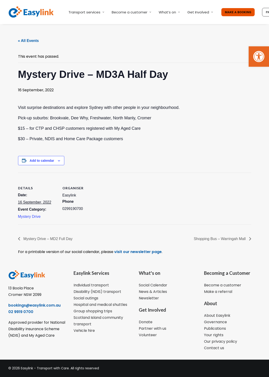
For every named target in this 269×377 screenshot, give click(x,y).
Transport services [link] (86, 12)
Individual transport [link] (91, 285)
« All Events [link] (28, 41)
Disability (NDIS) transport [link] (97, 291)
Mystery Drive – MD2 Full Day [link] (47, 239)
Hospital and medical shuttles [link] (100, 304)
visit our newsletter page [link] (137, 251)
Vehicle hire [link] (84, 330)
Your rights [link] (213, 335)
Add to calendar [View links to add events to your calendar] (42, 160)
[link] (259, 56)
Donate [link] (145, 322)
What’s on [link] (169, 12)
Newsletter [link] (149, 298)
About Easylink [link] (217, 315)
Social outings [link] (86, 298)
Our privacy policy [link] (220, 341)
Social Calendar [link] (153, 285)
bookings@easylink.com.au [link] (34, 305)
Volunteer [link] (148, 335)
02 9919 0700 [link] (20, 311)
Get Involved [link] (200, 12)
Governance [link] (215, 322)
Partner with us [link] (152, 328)
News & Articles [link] (153, 291)
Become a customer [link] (131, 12)
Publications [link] (215, 328)
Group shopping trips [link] (93, 311)
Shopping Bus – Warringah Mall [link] (220, 239)
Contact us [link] (214, 348)
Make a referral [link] (218, 291)
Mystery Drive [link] (29, 217)
